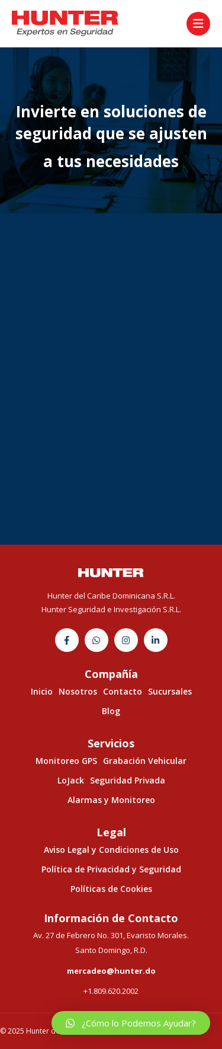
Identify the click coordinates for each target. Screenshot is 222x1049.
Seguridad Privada (127, 780)
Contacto (122, 691)
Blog (111, 711)
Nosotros (78, 691)
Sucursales (170, 691)
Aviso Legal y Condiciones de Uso (111, 849)
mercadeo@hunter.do (111, 970)
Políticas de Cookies (111, 888)
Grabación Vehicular (144, 760)
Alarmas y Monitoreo (111, 799)
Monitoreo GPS (66, 760)
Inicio (42, 691)
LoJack (70, 780)
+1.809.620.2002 (111, 991)
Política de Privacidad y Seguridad (111, 869)
